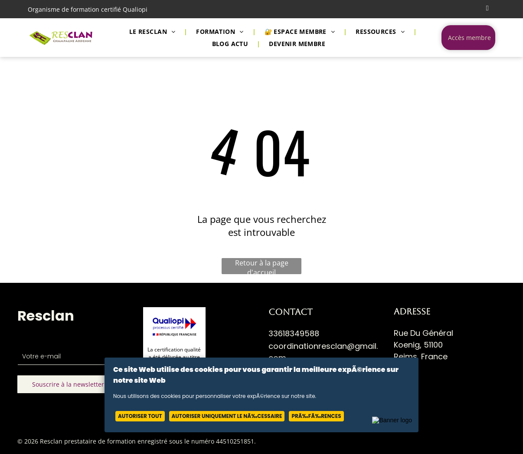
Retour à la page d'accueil (261, 266)
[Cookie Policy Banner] (261, 395)
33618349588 (293, 333)
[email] (487, 9)
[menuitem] (154, 31)
